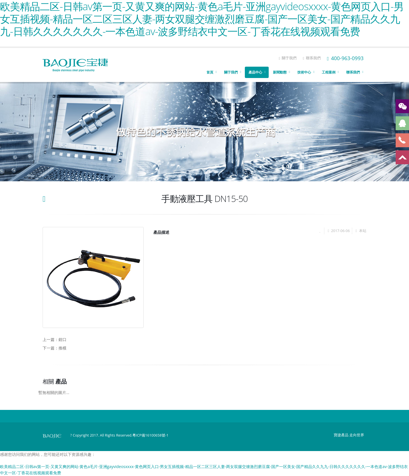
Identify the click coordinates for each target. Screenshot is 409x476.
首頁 (209, 72)
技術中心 (304, 72)
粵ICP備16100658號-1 (150, 435)
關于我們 (288, 58)
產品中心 (255, 72)
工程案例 (328, 72)
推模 (62, 348)
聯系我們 (312, 58)
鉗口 (62, 339)
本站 (362, 230)
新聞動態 (280, 72)
